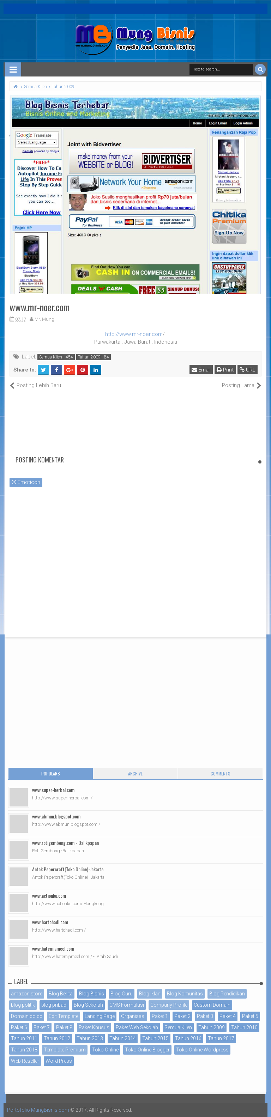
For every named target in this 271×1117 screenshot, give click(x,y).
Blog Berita (61, 993)
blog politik (23, 1005)
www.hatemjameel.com (53, 948)
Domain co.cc (26, 1016)
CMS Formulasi (126, 1005)
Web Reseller (25, 1061)
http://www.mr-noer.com (134, 334)
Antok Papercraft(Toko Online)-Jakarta (67, 869)
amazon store (26, 993)
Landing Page (100, 1016)
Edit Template (63, 1016)
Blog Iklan (150, 993)
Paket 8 (64, 1027)
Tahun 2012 (57, 1038)
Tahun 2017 (221, 1038)
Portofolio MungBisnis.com (38, 1110)
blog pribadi (54, 1005)
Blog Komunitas (185, 993)
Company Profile (168, 1005)
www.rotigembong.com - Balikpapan (65, 842)
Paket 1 (160, 1016)
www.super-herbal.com (53, 789)
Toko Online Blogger (147, 1049)
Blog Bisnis (91, 993)
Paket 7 (42, 1027)
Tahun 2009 (89, 357)
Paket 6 (19, 1027)
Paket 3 (205, 1016)
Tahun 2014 (122, 1038)
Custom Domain (212, 1005)
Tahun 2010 (244, 1027)
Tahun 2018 (24, 1049)
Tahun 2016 (188, 1038)
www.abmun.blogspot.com (56, 816)
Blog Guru (121, 993)
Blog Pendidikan (227, 993)
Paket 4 (227, 1016)
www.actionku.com (49, 895)
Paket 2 (182, 1016)
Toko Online (105, 1049)
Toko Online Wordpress (202, 1049)
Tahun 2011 (24, 1038)
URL (247, 370)
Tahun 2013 (90, 1038)
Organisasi (133, 1016)
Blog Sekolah (88, 1005)
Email (201, 370)
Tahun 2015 (155, 1038)
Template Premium (65, 1049)
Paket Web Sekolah (137, 1027)
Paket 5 (250, 1016)
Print (225, 370)
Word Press (59, 1061)
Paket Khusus (94, 1027)
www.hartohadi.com (50, 922)
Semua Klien (50, 357)
